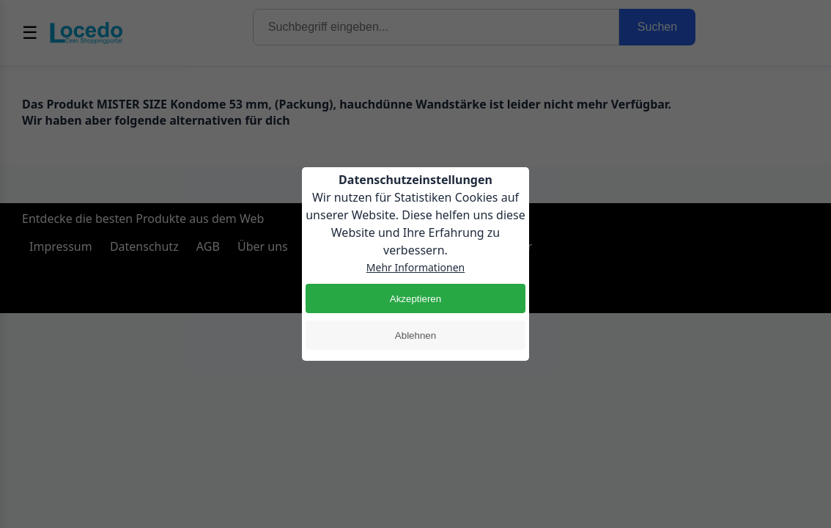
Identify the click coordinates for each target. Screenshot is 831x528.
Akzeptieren (415, 298)
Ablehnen (415, 335)
